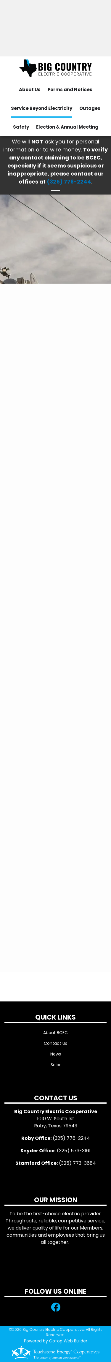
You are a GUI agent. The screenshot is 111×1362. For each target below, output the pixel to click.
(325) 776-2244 (69, 181)
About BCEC (55, 1033)
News (55, 1054)
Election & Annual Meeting (67, 127)
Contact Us (55, 1043)
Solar (56, 1065)
